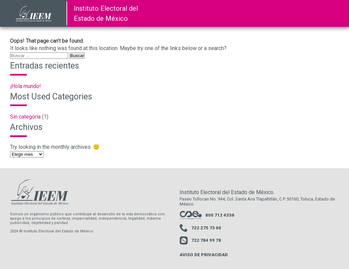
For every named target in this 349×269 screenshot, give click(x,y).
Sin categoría (25, 117)
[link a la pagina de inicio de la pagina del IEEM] (33, 13)
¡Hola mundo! (25, 86)
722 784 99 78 (200, 240)
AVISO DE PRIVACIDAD (204, 254)
